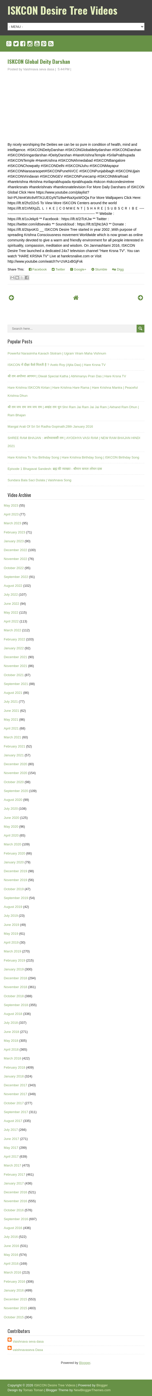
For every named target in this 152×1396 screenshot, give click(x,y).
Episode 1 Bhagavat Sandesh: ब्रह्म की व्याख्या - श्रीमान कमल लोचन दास (55, 469)
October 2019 (14, 889)
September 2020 (16, 791)
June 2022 (11, 604)
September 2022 (16, 577)
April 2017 (11, 1156)
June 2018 (11, 1032)
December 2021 (15, 657)
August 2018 (13, 1014)
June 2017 (11, 1139)
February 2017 (14, 1174)
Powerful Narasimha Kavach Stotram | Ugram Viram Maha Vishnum (57, 353)
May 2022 (11, 612)
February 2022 (14, 639)
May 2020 (11, 826)
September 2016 (16, 1219)
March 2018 (12, 1058)
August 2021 (13, 693)
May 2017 (11, 1148)
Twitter (58, 269)
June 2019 (11, 925)
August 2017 (13, 1121)
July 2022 (11, 594)
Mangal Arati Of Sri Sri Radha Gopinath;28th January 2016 (50, 426)
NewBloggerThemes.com (92, 1390)
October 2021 (14, 675)
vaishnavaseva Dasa (28, 1350)
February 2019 (14, 960)
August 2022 (13, 586)
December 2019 (15, 871)
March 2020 (12, 844)
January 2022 (14, 648)
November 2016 (15, 1201)
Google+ (78, 269)
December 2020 (15, 764)
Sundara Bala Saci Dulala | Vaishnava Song (39, 480)
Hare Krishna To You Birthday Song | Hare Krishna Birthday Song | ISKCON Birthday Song (73, 457)
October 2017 (14, 1103)
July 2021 (11, 701)
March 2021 (12, 737)
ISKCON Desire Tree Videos (62, 10)
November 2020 (15, 773)
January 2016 (14, 1290)
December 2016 (15, 1192)
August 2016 (13, 1228)
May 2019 (11, 933)
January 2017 (14, 1183)
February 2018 (14, 1067)
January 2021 (14, 755)
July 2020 (11, 808)
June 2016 (11, 1246)
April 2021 (11, 728)
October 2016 (14, 1210)
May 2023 (11, 505)
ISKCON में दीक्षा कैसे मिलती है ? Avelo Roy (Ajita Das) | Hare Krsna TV (57, 365)
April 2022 (11, 621)
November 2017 (15, 1094)
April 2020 (11, 835)
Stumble (99, 269)
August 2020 (13, 800)
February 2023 (14, 532)
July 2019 (11, 916)
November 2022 (15, 559)
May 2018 (11, 1041)
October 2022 (14, 568)
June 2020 (11, 818)
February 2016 (14, 1281)
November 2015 (15, 1308)
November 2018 (15, 987)
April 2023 (11, 514)
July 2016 (11, 1237)
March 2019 (12, 951)
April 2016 (11, 1263)
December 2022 (15, 550)
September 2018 (16, 1005)
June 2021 (11, 711)
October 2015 (14, 1317)
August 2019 (13, 907)
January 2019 (14, 969)
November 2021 (15, 666)
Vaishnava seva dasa (28, 1341)
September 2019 (16, 898)
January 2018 (14, 1076)
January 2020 (14, 862)
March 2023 (12, 523)
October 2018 (14, 996)
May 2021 (11, 719)
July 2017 (11, 1130)
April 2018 (11, 1049)
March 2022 (12, 630)
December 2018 (15, 978)
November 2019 (15, 880)
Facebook (38, 269)
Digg (117, 269)
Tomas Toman (33, 1390)
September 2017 (16, 1112)
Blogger (84, 1363)
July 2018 (11, 1023)
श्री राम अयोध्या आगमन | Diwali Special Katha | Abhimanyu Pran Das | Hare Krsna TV (67, 376)
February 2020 (14, 853)
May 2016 (11, 1255)
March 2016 (12, 1272)
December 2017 (15, 1085)
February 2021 (14, 746)
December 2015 (15, 1299)
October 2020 (14, 782)
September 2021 (16, 684)
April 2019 (11, 942)
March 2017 (12, 1165)
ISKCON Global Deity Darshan (39, 61)
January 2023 (14, 541)
